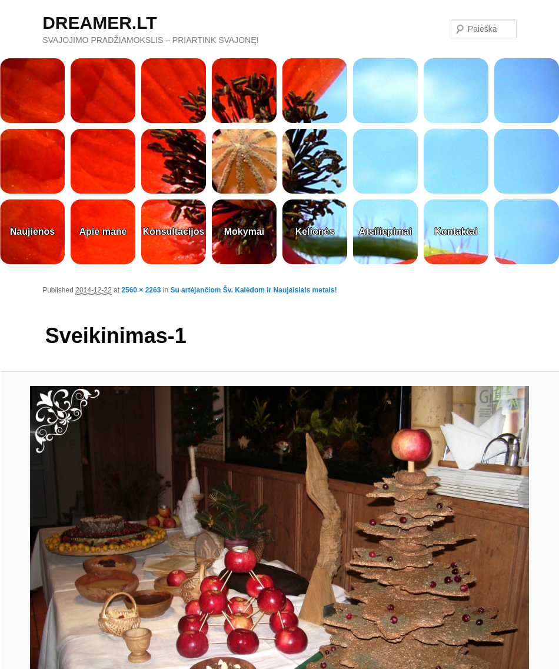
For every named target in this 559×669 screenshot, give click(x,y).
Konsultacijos (174, 232)
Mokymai (244, 232)
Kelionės (315, 232)
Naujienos (32, 232)
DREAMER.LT (99, 22)
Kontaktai (456, 232)
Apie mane (103, 232)
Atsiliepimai (385, 232)
